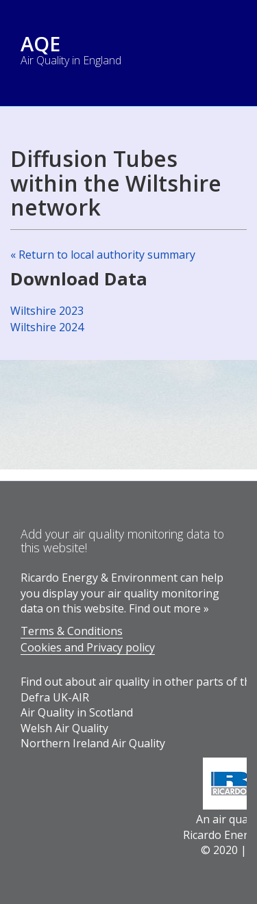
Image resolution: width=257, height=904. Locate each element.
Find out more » (169, 608)
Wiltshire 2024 (47, 327)
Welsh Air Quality (64, 728)
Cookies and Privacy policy (88, 647)
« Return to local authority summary (102, 254)
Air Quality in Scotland (77, 712)
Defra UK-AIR (55, 697)
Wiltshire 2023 (47, 310)
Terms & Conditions (72, 630)
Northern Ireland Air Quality (93, 743)
